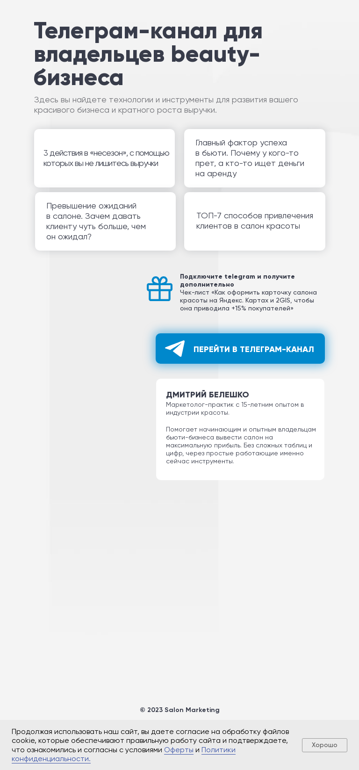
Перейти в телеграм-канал (254, 349)
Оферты (179, 749)
